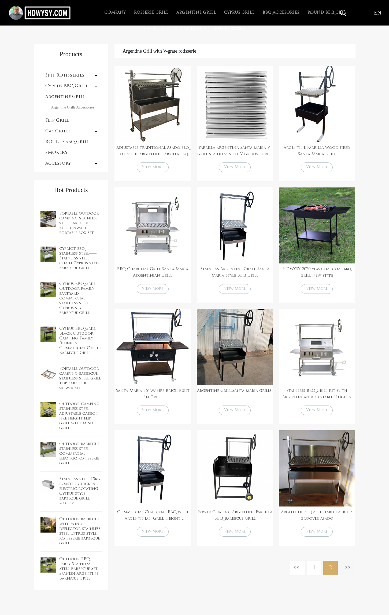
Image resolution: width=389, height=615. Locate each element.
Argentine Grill (196, 13)
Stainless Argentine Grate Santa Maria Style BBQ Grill (234, 273)
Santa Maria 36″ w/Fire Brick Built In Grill (153, 395)
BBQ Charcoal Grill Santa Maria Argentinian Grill (152, 273)
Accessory (58, 163)
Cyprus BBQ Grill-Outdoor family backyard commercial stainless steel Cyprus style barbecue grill (78, 298)
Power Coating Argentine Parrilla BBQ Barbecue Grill (234, 517)
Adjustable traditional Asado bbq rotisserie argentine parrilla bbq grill (152, 152)
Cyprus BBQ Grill (66, 86)
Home (149, 29)
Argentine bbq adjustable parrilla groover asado (317, 517)
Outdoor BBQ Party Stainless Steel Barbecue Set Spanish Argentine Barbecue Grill (78, 569)
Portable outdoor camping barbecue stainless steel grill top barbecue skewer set (80, 378)
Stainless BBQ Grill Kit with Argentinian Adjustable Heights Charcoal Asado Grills (316, 396)
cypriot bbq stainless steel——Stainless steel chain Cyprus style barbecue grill (79, 258)
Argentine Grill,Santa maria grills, (235, 392)
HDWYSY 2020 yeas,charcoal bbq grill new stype (316, 273)
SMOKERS (56, 153)
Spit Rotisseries (64, 75)
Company (115, 13)
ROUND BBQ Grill (67, 142)
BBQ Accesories (280, 13)
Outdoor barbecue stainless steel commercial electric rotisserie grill (79, 453)
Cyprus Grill (239, 13)
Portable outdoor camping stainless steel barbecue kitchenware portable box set (79, 223)
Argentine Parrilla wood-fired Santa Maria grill (317, 151)
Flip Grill (57, 120)
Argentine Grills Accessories (72, 107)
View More (152, 168)
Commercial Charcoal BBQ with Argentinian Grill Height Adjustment (152, 518)
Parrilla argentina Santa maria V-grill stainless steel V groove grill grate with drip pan (234, 152)
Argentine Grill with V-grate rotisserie (203, 29)
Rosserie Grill (151, 13)
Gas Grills (58, 131)
